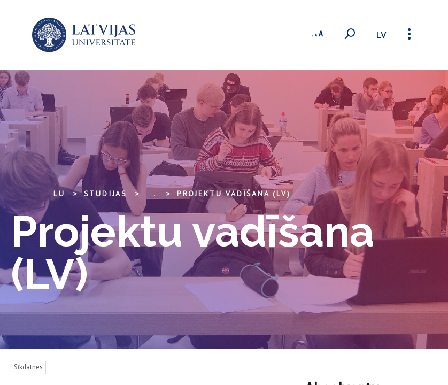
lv (381, 35)
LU (59, 193)
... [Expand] (152, 193)
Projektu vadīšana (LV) (234, 193)
